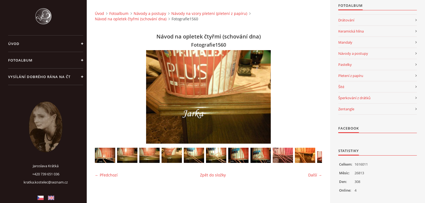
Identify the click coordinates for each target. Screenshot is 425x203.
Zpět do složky (213, 175)
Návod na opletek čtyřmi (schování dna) (130, 18)
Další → (315, 175)
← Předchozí (106, 175)
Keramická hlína (351, 31)
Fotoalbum (20, 60)
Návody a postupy (150, 13)
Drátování (346, 20)
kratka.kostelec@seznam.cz (46, 182)
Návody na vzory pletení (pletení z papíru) (209, 13)
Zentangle (346, 109)
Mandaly (345, 42)
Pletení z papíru (350, 75)
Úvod (14, 43)
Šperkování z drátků (354, 97)
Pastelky (345, 64)
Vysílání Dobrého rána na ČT (39, 76)
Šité (341, 86)
